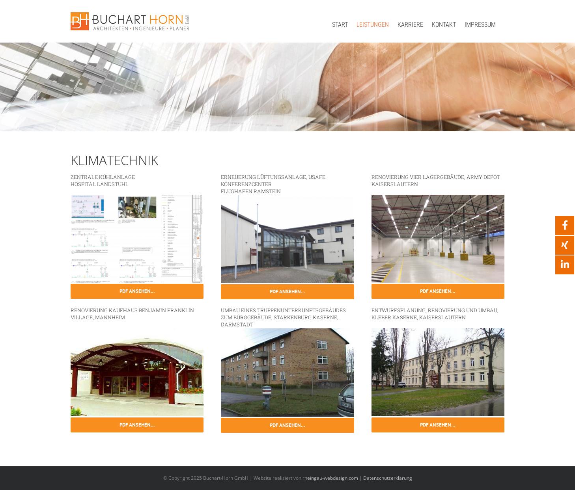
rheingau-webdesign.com (330, 478)
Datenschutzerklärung (387, 478)
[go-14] (287, 198)
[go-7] (438, 197)
